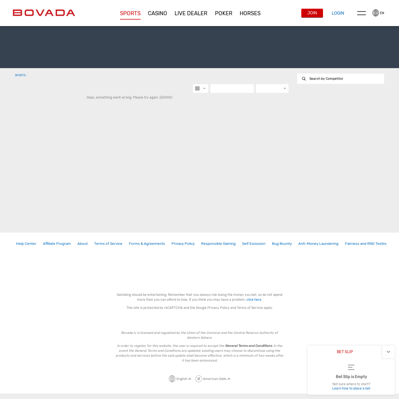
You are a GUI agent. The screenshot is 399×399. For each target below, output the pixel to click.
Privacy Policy (183, 243)
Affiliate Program (57, 243)
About (82, 243)
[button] (130, 13)
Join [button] (312, 12)
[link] (26, 243)
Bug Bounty (282, 243)
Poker (223, 13)
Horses (250, 13)
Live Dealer (191, 13)
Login (338, 13)
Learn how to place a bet (351, 388)
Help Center (26, 243)
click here (253, 300)
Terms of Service (108, 243)
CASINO (157, 13)
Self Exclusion (253, 243)
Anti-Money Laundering (318, 243)
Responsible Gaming (218, 243)
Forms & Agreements (147, 243)
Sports (130, 13)
